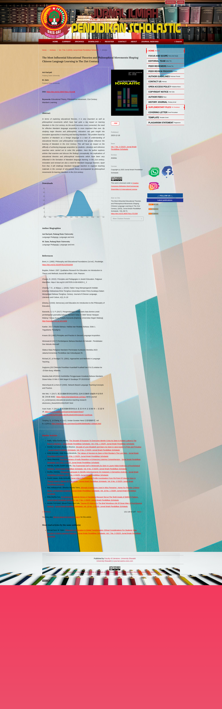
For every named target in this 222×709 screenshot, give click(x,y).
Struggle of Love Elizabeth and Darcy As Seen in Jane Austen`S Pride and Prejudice (108, 447)
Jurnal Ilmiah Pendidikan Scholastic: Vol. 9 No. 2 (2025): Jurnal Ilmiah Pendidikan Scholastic (84, 450)
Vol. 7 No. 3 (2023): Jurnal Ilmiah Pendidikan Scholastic (79, 50)
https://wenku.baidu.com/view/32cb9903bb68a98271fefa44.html (76, 424)
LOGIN (180, 2)
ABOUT (134, 42)
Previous (47, 512)
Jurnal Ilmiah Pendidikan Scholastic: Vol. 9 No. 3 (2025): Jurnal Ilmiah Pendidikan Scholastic (91, 469)
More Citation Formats (121, 219)
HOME (55, 42)
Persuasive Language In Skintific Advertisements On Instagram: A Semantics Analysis (94, 472)
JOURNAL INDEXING (150, 42)
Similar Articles (49, 435)
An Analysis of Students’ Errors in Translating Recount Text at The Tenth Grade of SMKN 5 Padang (99, 497)
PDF (116, 123)
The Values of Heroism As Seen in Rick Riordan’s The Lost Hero (102, 453)
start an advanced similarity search (66, 517)
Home (44, 50)
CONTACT (122, 42)
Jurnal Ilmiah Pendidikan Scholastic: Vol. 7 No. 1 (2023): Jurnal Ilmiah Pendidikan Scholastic (83, 500)
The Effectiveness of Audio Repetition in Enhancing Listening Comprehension (90, 459)
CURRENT (66, 42)
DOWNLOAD (93, 42)
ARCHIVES (79, 42)
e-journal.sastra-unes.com (122, 561)
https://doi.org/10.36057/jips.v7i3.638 (60, 92)
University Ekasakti (104, 561)
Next (139, 512)
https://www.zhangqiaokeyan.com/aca (71, 397)
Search (178, 42)
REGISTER (109, 42)
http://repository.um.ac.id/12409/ (54, 321)
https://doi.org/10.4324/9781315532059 (57, 265)
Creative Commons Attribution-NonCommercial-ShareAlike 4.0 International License (125, 186)
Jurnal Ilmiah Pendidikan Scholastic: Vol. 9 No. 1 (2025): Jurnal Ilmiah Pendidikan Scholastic (98, 444)
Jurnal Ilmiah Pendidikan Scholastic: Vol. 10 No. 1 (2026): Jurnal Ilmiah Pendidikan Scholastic (91, 506)
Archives (53, 50)
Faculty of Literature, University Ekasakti (120, 558)
